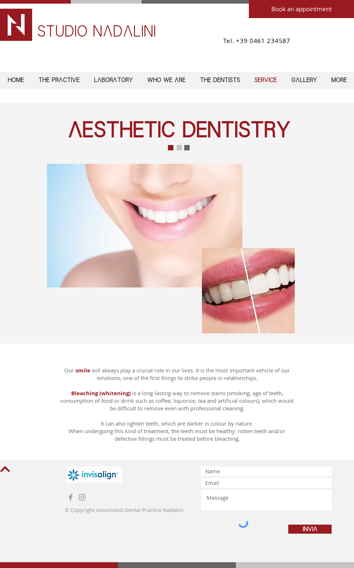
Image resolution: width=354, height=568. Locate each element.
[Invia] (310, 529)
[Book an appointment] (301, 9)
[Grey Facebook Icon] (70, 497)
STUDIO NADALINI (96, 31)
